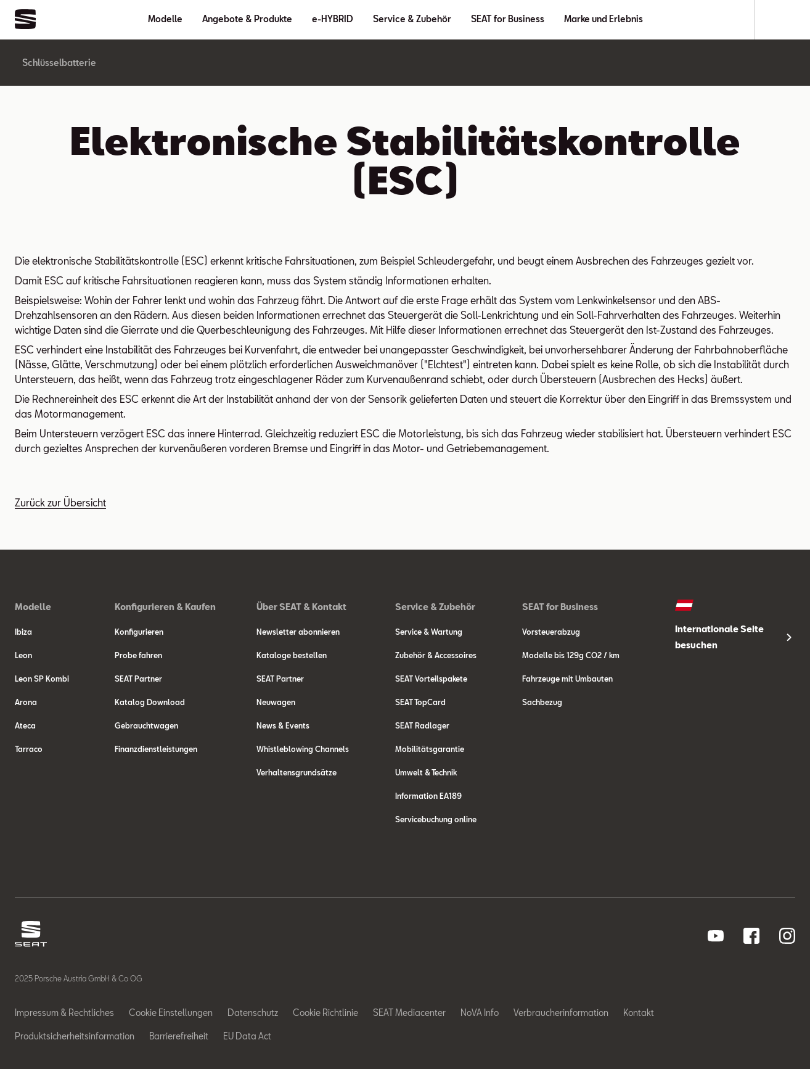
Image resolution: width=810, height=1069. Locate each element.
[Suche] (775, 19)
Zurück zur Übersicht (60, 502)
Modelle (165, 19)
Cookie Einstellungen (171, 1012)
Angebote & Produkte (247, 19)
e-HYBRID (332, 19)
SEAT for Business (507, 19)
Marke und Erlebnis (603, 19)
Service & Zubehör (412, 19)
